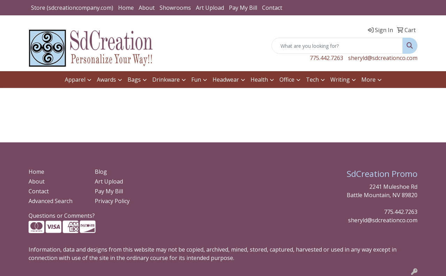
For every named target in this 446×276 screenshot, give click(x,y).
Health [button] (259, 79)
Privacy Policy (112, 201)
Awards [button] (106, 79)
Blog (101, 172)
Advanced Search (50, 201)
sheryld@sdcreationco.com (382, 58)
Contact (272, 8)
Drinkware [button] (166, 79)
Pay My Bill (243, 8)
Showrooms (175, 8)
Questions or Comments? (62, 215)
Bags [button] (134, 79)
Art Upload (210, 8)
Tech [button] (312, 79)
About (147, 8)
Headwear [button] (226, 79)
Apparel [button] (75, 79)
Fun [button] (196, 79)
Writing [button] (340, 79)
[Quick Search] (337, 46)
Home (126, 8)
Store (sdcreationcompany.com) (72, 8)
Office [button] (286, 79)
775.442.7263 (326, 58)
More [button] (368, 79)
